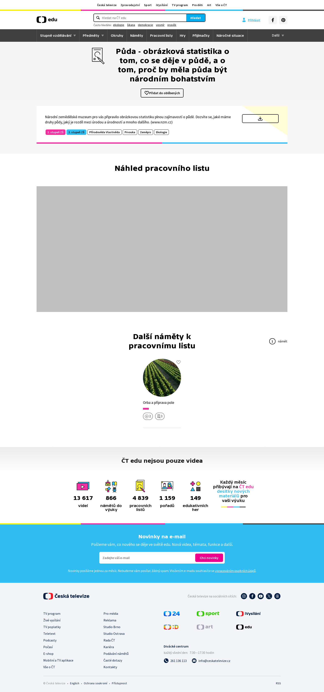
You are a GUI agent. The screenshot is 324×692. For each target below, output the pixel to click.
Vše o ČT (221, 5)
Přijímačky (201, 35)
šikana (144, 25)
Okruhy (117, 35)
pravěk (184, 25)
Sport (148, 5)
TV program (180, 5)
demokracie (158, 25)
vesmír (173, 25)
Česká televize (106, 5)
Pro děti (197, 5)
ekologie (131, 25)
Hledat (183, 18)
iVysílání (162, 5)
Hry (183, 35)
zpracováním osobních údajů (235, 571)
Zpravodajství (130, 5)
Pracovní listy (161, 35)
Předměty (91, 35)
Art (209, 5)
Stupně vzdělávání (55, 35)
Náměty (136, 35)
